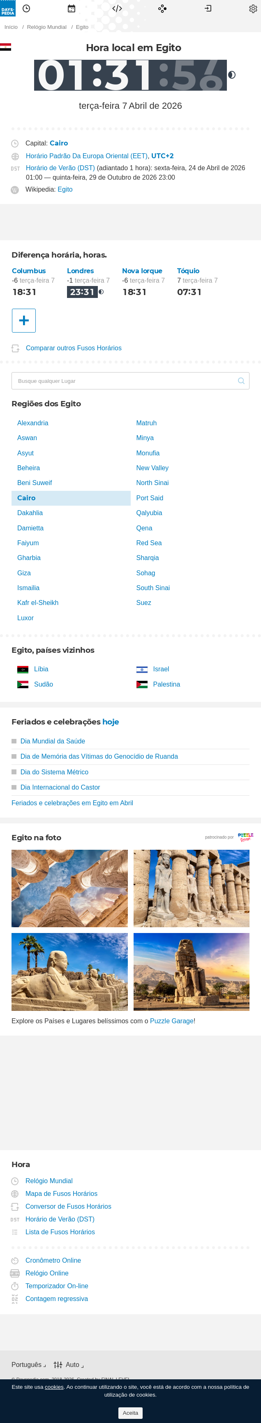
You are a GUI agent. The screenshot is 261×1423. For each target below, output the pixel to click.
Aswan (27, 437)
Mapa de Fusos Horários (61, 1193)
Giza (24, 573)
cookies (54, 1387)
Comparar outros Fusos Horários (74, 348)
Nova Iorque (142, 271)
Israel (161, 669)
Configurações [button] (253, 8)
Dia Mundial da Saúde (48, 741)
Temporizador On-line (57, 1285)
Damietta (30, 528)
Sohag (145, 573)
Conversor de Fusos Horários (68, 1206)
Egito (65, 189)
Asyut (25, 453)
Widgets (117, 8)
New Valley (152, 467)
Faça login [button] (208, 8)
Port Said (150, 498)
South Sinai (153, 587)
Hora (26, 8)
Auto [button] (72, 1364)
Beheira (28, 467)
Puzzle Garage (172, 1020)
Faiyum (28, 542)
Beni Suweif (34, 482)
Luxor (25, 617)
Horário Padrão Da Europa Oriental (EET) (87, 155)
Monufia (148, 453)
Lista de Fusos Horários (60, 1231)
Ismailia (28, 587)
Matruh (146, 423)
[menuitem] (26, 8)
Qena (144, 528)
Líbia (41, 669)
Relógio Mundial (49, 1180)
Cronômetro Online (53, 1260)
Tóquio (188, 271)
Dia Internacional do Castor (56, 787)
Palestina (166, 684)
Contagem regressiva (57, 1298)
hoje (110, 722)
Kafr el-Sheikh (38, 602)
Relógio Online (47, 1273)
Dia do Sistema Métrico (50, 772)
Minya (145, 437)
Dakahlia (30, 512)
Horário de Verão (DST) (60, 167)
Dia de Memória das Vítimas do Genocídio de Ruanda (95, 756)
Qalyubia (149, 512)
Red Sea (149, 542)
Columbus (29, 271)
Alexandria (33, 423)
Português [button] (27, 1364)
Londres (80, 271)
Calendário (71, 8)
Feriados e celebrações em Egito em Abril (72, 802)
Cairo (26, 498)
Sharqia (147, 557)
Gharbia (29, 557)
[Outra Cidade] (24, 321)
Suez (143, 602)
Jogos (162, 8)
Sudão (43, 684)
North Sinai (152, 482)
